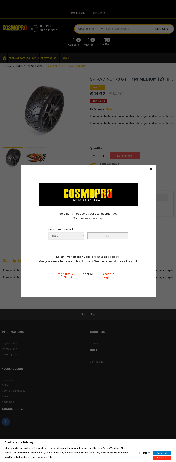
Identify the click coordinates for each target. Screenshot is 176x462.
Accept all (162, 453)
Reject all (162, 457)
